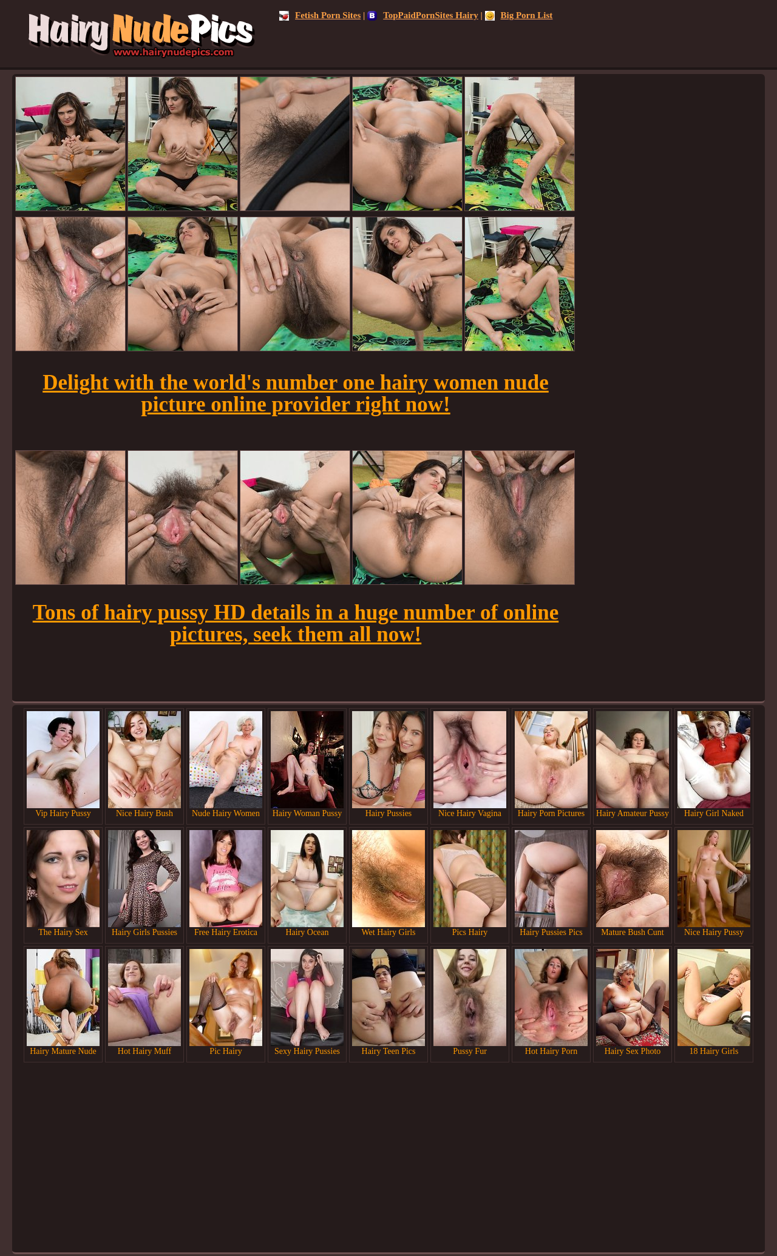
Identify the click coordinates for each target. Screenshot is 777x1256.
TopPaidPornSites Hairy (422, 15)
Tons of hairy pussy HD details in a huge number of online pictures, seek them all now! (295, 623)
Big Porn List (519, 15)
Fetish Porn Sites (320, 15)
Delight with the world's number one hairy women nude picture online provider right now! (295, 393)
